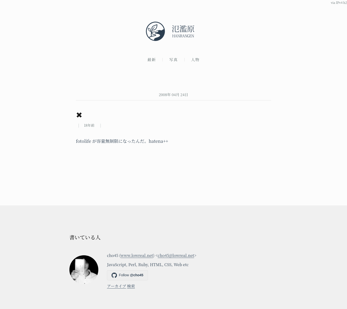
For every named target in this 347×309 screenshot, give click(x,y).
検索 (131, 286)
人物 (195, 59)
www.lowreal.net (137, 255)
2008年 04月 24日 (173, 94)
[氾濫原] (173, 31)
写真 (173, 59)
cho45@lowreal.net (176, 255)
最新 (151, 59)
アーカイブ (116, 286)
